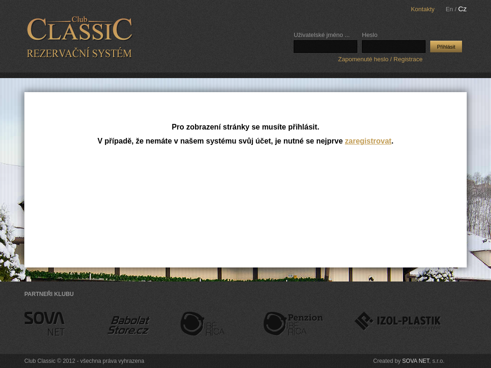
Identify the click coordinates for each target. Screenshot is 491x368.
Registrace (408, 59)
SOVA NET (423, 361)
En (449, 9)
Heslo (369, 34)
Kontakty (423, 9)
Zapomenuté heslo (363, 59)
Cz (462, 9)
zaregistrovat (368, 141)
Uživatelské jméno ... (322, 34)
